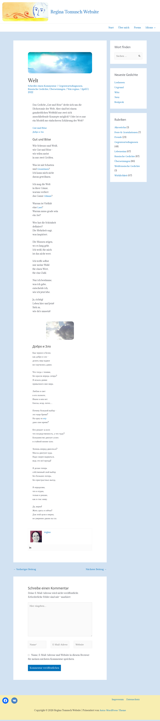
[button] (154, 28)
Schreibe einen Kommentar (42, 85)
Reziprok (119, 102)
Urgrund (119, 87)
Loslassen (119, 82)
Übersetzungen (57, 89)
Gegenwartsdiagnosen (71, 85)
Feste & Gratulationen (126, 132)
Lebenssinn (120, 151)
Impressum (117, 700)
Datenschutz (132, 700)
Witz (116, 92)
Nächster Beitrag (96, 569)
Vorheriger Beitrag (25, 569)
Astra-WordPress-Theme (112, 711)
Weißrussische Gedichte (127, 166)
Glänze (47, 196)
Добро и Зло (38, 131)
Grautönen (43, 168)
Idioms (151, 28)
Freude (118, 137)
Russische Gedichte (38, 89)
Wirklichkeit (121, 175)
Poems (137, 27)
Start (111, 27)
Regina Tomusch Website (74, 11)
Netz (116, 97)
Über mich (124, 27)
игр (44, 418)
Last (39, 207)
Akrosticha (120, 127)
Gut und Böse (40, 127)
